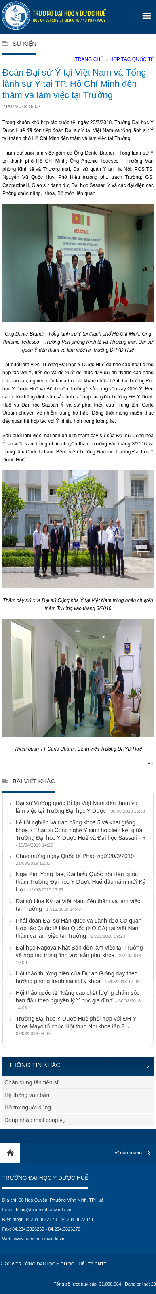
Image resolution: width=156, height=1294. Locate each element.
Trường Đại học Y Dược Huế (45, 1178)
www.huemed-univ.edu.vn (39, 1238)
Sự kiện (24, 43)
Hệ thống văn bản (26, 1095)
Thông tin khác (34, 1064)
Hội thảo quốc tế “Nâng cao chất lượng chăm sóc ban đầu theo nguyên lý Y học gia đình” (78, 1000)
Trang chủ (89, 59)
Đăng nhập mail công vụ (35, 1120)
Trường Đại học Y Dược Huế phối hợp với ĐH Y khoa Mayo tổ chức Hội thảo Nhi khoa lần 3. (76, 1025)
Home (10, 1153)
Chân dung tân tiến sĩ (31, 1082)
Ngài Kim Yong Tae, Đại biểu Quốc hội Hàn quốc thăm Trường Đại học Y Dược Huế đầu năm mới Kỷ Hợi (80, 882)
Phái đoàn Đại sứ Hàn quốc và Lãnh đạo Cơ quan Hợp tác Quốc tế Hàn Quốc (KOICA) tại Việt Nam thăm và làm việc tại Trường (78, 928)
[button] (145, 13)
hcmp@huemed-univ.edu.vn (43, 1209)
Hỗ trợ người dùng (27, 1107)
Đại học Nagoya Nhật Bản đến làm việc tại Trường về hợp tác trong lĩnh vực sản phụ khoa (79, 954)
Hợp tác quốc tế (132, 59)
